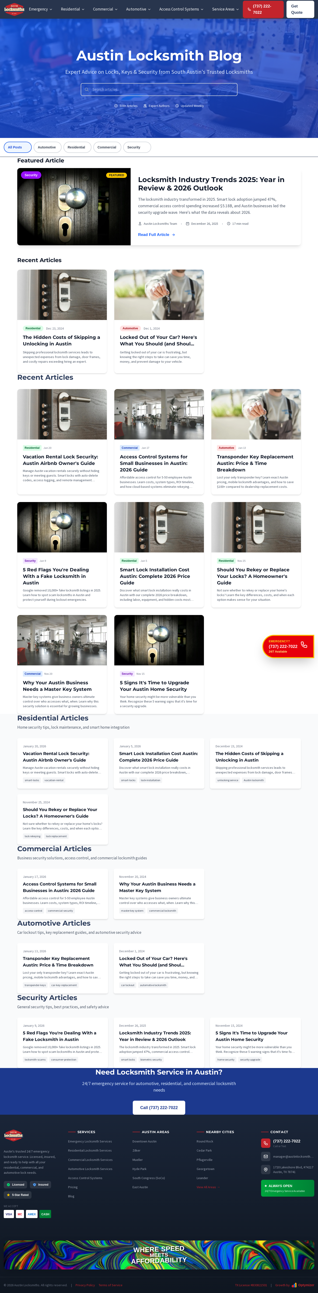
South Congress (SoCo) (149, 1178)
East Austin (140, 1187)
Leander (202, 1178)
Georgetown (205, 1169)
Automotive (47, 147)
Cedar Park (204, 1150)
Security (133, 147)
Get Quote (297, 9)
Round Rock (205, 1141)
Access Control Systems (85, 1178)
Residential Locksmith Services (90, 1150)
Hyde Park (140, 1169)
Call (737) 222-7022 (159, 1107)
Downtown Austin (145, 1141)
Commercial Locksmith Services (90, 1160)
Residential (76, 147)
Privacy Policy (85, 1285)
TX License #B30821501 (251, 1285)
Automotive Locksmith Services (90, 1169)
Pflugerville (205, 1160)
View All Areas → (208, 1187)
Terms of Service (110, 1285)
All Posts (15, 147)
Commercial (107, 147)
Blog (71, 1196)
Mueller (138, 1160)
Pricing (73, 1187)
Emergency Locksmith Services (90, 1141)
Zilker (136, 1150)
